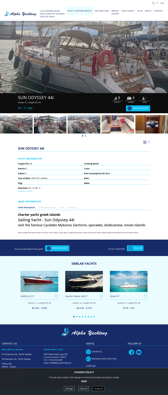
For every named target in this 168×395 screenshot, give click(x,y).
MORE (84, 381)
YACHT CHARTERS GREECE (69, 24)
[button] (157, 3)
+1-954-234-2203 (55, 360)
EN (162, 3)
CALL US (135, 248)
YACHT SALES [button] (127, 11)
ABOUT (148, 11)
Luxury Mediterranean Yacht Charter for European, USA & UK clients (52, 14)
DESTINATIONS (102, 11)
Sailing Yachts (87, 24)
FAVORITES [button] (94, 351)
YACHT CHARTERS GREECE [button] (79, 11)
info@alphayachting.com (60, 363)
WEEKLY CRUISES (115, 12)
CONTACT (158, 11)
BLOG (140, 11)
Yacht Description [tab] (26, 207)
